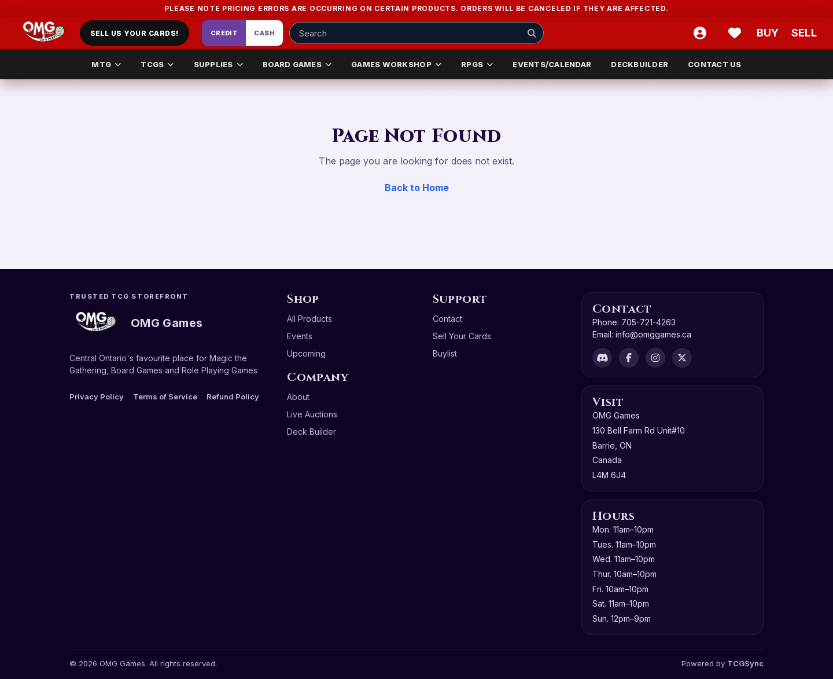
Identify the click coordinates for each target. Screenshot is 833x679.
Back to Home (417, 187)
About (298, 397)
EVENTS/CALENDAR (552, 64)
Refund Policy (233, 396)
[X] (682, 358)
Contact (447, 319)
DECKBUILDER (639, 64)
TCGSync (745, 663)
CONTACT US (715, 64)
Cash (264, 33)
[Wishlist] (734, 33)
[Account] (700, 33)
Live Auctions (312, 414)
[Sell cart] (804, 33)
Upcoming (306, 353)
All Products (309, 319)
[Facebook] (629, 358)
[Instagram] (655, 358)
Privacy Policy (96, 396)
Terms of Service (165, 396)
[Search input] (416, 33)
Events (299, 336)
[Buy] (769, 33)
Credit (224, 33)
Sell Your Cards (462, 336)
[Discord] (602, 358)
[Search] (531, 33)
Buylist (445, 353)
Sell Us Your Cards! (134, 33)
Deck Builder (311, 431)
